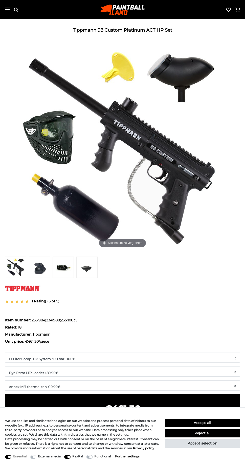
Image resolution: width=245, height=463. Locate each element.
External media (49, 456)
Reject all (202, 433)
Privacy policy (143, 448)
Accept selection (202, 443)
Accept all (202, 422)
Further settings (127, 456)
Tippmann (41, 334)
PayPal (77, 456)
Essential (20, 456)
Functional (102, 456)
